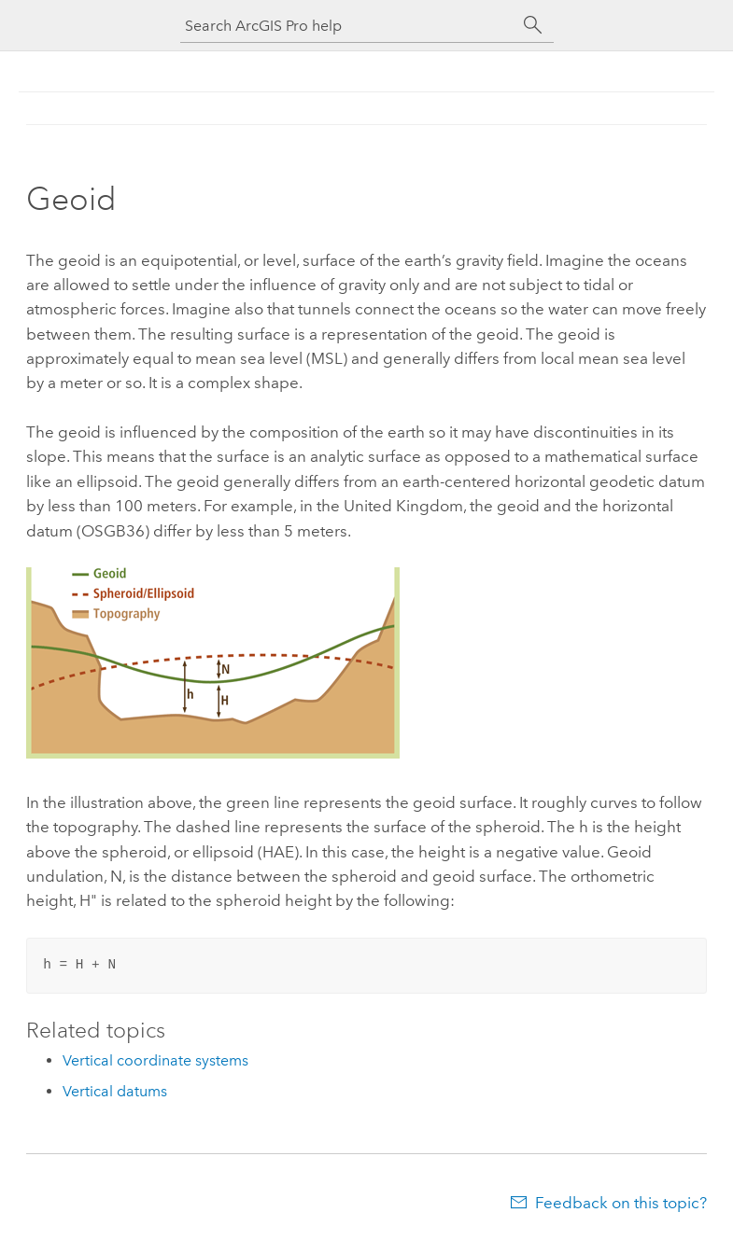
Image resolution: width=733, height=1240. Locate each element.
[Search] (533, 25)
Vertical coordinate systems (155, 1060)
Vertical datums (115, 1091)
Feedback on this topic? (621, 1202)
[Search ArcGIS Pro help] (348, 25)
